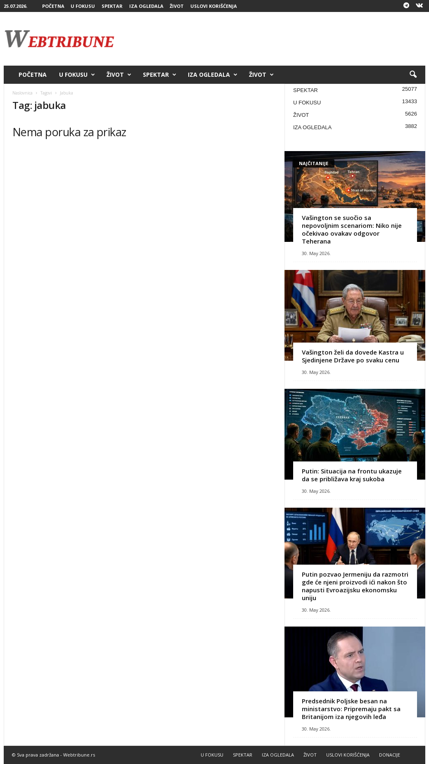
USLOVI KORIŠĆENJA (213, 6)
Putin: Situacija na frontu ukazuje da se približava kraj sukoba (352, 475)
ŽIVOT (177, 6)
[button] (413, 75)
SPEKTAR (112, 6)
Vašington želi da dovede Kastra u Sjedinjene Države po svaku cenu (353, 356)
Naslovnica (22, 93)
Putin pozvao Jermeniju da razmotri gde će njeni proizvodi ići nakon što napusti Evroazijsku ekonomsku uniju (355, 586)
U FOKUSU (83, 6)
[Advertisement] (275, 38)
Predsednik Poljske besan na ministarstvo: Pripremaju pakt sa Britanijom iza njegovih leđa (351, 709)
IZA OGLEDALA (146, 6)
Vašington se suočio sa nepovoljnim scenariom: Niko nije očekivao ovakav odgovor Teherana (352, 229)
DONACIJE (389, 755)
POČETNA (53, 6)
